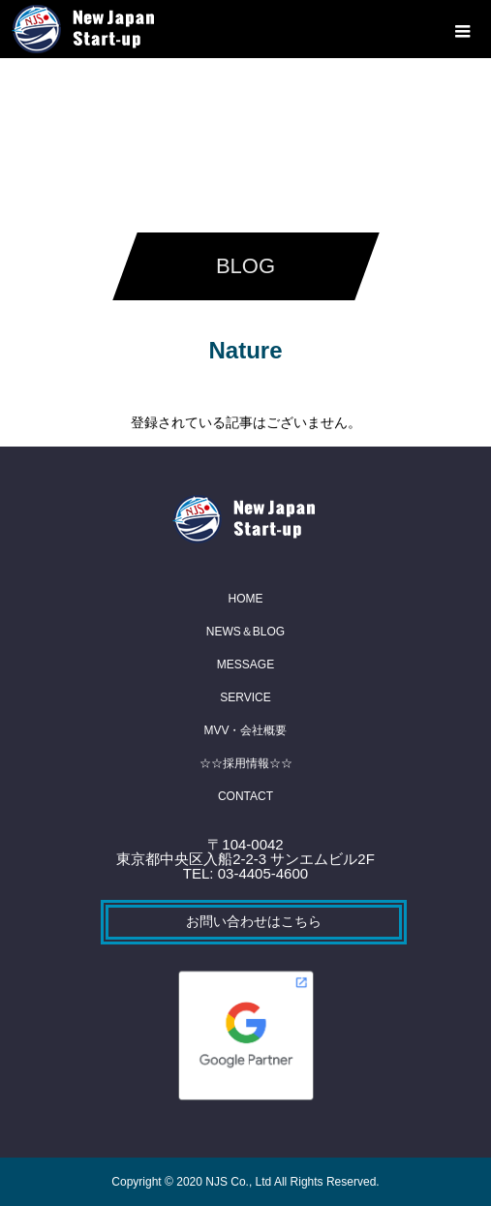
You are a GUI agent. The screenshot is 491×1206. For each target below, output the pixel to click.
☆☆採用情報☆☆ (245, 763)
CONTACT (245, 796)
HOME (246, 598)
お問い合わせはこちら (254, 921)
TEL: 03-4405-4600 (245, 873)
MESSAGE (245, 664)
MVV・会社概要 (245, 730)
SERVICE (245, 697)
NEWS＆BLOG (245, 631)
